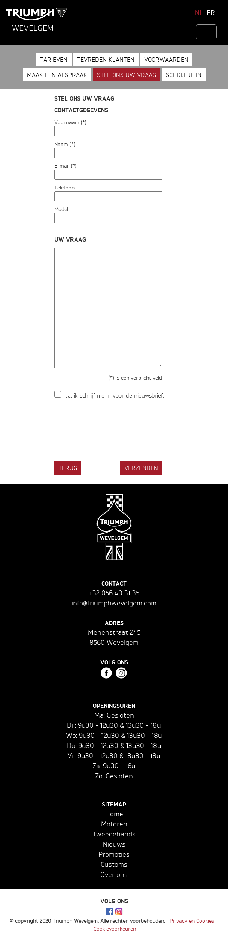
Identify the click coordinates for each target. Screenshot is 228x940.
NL (199, 12)
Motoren (114, 824)
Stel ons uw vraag (126, 74)
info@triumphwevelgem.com (114, 603)
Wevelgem (33, 28)
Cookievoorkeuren (115, 928)
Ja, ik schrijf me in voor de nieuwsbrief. (115, 395)
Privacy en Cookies (192, 920)
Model (61, 209)
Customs (114, 864)
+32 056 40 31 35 (114, 593)
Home (114, 813)
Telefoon (64, 187)
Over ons (114, 874)
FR (211, 12)
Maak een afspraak (57, 74)
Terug (67, 468)
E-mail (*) (65, 165)
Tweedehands (114, 834)
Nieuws (114, 844)
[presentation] (111, 430)
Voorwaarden (166, 59)
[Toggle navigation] (206, 31)
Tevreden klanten (105, 59)
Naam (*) (64, 144)
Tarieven (53, 59)
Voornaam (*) (70, 122)
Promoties (114, 854)
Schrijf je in (183, 74)
